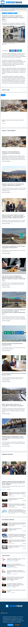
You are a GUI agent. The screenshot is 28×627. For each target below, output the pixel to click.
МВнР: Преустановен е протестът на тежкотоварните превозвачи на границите (12, 405)
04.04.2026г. (9, 489)
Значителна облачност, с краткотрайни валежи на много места (15, 499)
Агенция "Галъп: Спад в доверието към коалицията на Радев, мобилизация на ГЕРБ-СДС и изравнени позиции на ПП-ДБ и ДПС (17, 510)
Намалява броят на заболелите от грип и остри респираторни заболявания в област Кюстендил (13, 438)
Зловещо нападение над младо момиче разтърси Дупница (12, 344)
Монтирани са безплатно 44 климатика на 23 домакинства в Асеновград (17, 546)
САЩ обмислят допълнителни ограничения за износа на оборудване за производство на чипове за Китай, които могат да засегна (17, 535)
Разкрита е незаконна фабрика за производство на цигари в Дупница (13, 121)
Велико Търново (9, 567)
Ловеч (8, 580)
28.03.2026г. (15, 567)
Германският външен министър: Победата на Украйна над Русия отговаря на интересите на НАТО (17, 493)
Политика (8, 592)
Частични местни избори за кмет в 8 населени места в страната (14, 374)
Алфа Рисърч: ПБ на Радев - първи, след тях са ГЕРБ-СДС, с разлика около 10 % (16, 559)
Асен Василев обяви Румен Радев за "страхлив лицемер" (16, 591)
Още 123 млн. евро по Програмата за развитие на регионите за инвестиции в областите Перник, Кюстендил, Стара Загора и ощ (13, 278)
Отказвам (17, 624)
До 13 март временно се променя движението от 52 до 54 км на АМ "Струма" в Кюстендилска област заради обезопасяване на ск (14, 311)
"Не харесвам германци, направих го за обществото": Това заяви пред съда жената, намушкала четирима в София (15, 584)
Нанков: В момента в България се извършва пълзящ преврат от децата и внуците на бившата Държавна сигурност (15, 578)
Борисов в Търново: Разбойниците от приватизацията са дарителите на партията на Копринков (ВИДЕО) (16, 565)
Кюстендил (9, 8)
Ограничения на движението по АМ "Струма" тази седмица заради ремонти (13, 247)
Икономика (10, 537)
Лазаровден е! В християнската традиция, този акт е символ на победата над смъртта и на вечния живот (17, 505)
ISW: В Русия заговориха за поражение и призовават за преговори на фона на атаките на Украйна (16, 571)
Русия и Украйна (11, 543)
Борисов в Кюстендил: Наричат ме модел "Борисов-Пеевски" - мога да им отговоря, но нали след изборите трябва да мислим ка (13, 216)
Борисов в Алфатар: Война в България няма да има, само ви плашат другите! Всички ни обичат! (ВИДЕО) (13, 483)
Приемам (10, 624)
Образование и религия (12, 507)
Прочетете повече (7, 161)
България (10, 500)
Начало (2, 8)
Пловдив (10, 548)
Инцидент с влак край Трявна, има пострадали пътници (15, 529)
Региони (5, 8)
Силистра (3, 489)
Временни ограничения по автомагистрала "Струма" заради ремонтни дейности (13, 184)
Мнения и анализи (11, 513)
